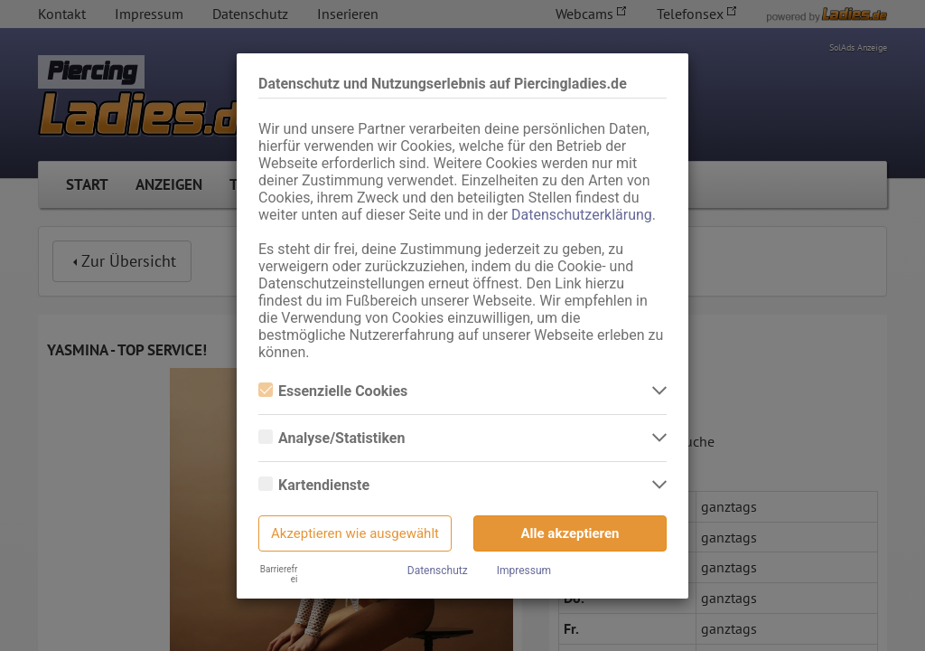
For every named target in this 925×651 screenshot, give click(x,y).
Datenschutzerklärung (581, 214)
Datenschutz (437, 570)
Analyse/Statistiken (331, 438)
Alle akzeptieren (570, 533)
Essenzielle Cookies (332, 391)
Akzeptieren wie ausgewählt (355, 533)
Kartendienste (313, 485)
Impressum (524, 570)
